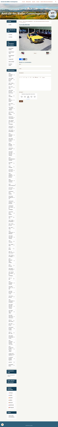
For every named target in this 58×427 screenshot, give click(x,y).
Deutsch (11, 402)
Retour (35, 53)
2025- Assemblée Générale (12, 135)
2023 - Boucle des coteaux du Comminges (12, 274)
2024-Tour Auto (12, 217)
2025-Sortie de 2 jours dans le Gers (12, 91)
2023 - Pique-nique (12, 245)
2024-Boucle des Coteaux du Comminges (12, 207)
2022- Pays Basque (12, 324)
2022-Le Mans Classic (12, 321)
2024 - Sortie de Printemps (12, 221)
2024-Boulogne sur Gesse (12, 144)
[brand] (9, 1)
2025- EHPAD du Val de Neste (12, 79)
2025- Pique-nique (12, 104)
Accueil (23, 1)
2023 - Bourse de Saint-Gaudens (12, 260)
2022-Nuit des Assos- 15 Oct (12, 292)
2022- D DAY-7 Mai (12, 333)
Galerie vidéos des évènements (46, 1)
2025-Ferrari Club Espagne (12, 118)
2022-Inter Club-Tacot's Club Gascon (12, 316)
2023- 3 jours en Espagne (12, 256)
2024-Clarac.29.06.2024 (12, 185)
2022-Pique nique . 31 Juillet (12, 311)
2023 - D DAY (12, 279)
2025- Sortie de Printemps (12, 131)
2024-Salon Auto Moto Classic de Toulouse (12, 153)
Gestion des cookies (29, 425)
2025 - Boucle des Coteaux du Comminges (12, 122)
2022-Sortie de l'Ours (12, 297)
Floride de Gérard (10, 65)
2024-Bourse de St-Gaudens (12, 192)
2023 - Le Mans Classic (12, 252)
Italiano (10, 400)
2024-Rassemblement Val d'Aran (12, 159)
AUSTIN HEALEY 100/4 (11, 53)
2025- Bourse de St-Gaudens (12, 113)
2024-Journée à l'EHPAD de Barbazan (12, 175)
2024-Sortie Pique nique (12, 170)
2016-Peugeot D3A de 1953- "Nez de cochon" (12, 349)
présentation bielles (12, 365)
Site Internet (21, 72)
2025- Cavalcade (12, 96)
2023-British (12, 249)
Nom (20, 64)
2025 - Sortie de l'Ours (12, 84)
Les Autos (10, 34)
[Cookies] (2, 424)
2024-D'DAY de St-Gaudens (12, 213)
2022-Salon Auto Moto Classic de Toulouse (41, 21)
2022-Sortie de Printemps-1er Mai (12, 337)
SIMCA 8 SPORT (11, 61)
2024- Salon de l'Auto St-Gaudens (12, 139)
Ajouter (21, 101)
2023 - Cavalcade (12, 241)
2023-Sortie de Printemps (12, 269)
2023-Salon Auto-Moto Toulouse (12, 237)
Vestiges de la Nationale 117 (12, 354)
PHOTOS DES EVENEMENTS (28, 21)
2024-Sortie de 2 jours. (12, 188)
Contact (37, 1)
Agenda (33, 1)
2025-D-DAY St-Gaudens (12, 127)
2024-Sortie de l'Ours (12, 149)
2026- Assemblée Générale (12, 74)
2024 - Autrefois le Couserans (12, 180)
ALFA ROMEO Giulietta (11, 49)
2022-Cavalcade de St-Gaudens (12, 301)
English (10, 395)
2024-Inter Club (12, 163)
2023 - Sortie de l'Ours (12, 225)
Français (11, 392)
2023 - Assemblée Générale (12, 283)
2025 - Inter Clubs (12, 87)
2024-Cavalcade (12, 167)
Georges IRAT (11, 59)
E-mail (20, 68)
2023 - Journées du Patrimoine (12, 232)
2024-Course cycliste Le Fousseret (12, 202)
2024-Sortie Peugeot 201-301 (12, 197)
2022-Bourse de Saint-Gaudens (12, 328)
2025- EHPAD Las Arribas (12, 100)
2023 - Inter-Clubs (12, 228)
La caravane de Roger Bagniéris (12, 358)
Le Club (10, 24)
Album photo (28, 1)
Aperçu (43, 77)
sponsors (12, 362)
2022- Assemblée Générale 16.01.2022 (12, 342)
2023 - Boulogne (12, 265)
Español (11, 397)
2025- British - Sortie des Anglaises (12, 108)
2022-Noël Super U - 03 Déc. (12, 287)
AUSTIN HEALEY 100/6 (11, 56)
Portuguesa (11, 407)
